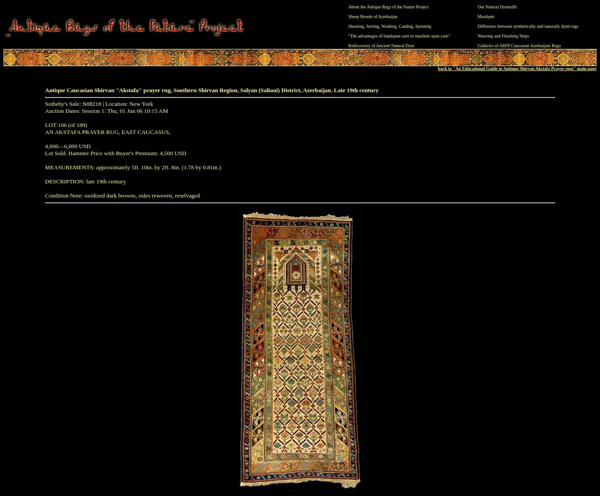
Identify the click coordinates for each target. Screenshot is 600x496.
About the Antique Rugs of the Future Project (389, 6)
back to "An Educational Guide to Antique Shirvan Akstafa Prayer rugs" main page (517, 68)
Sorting (372, 26)
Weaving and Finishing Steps (503, 36)
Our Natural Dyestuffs (497, 6)
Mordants (485, 16)
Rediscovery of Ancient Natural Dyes (382, 45)
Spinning (423, 26)
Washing (389, 26)
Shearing (356, 26)
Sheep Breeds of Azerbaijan (373, 16)
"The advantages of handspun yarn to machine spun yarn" (399, 36)
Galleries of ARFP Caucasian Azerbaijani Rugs (519, 45)
